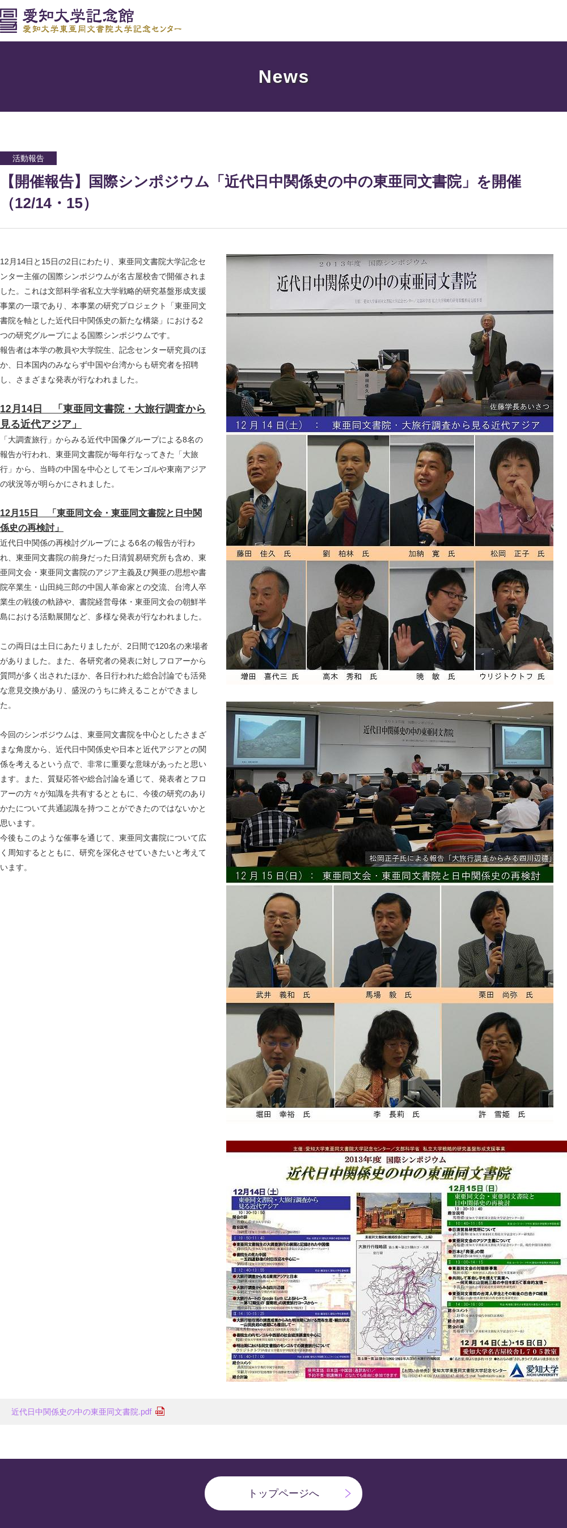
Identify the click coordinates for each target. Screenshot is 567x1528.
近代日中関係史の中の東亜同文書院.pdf (81, 1411)
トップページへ (283, 1493)
